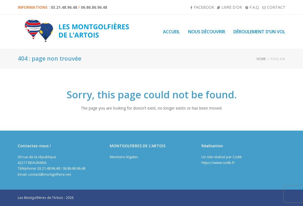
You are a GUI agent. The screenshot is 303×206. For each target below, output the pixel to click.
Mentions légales (124, 156)
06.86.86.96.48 (94, 7)
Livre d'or (231, 7)
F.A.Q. (254, 7)
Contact (276, 7)
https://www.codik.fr (218, 162)
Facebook (204, 7)
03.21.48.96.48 (64, 7)
